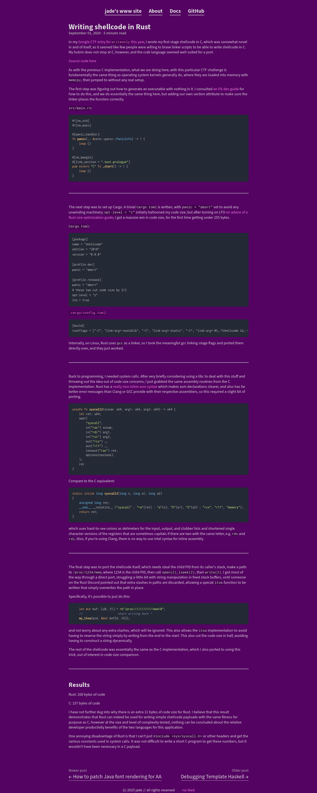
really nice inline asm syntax (135, 387)
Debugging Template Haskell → (215, 777)
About (156, 11)
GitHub (196, 11)
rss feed (188, 790)
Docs (175, 11)
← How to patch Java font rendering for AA (115, 777)
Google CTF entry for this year (111, 42)
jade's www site (123, 11)
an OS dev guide (226, 88)
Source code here (82, 61)
